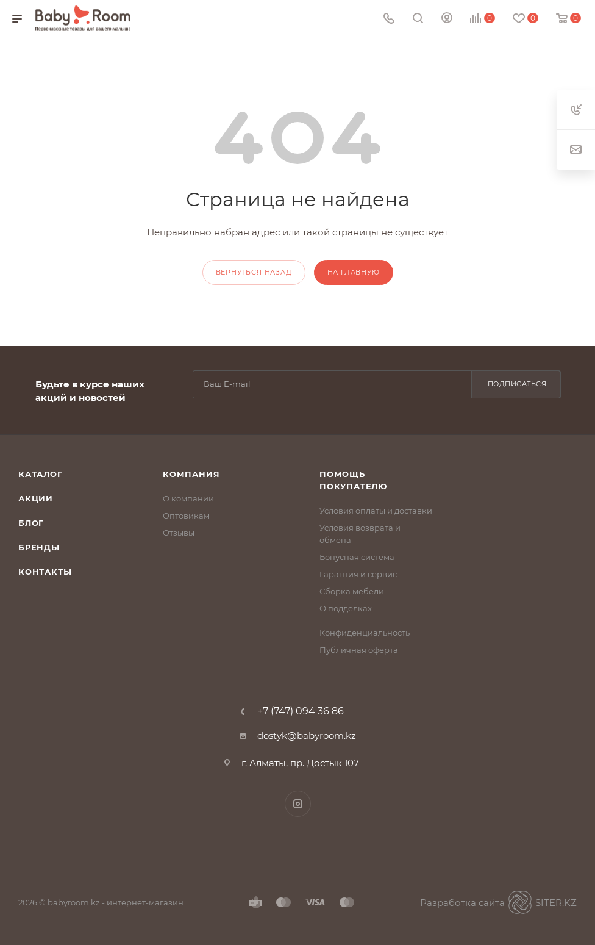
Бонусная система (356, 557)
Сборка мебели (351, 591)
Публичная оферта (358, 650)
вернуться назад (254, 272)
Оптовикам (186, 515)
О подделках (345, 608)
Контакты (44, 572)
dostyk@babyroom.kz (306, 735)
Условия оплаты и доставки (375, 511)
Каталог (40, 474)
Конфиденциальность (364, 633)
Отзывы (178, 532)
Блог (31, 523)
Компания (191, 474)
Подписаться (517, 383)
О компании (188, 498)
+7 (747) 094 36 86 (300, 711)
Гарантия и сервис (358, 574)
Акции (35, 498)
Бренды (39, 547)
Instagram (298, 804)
